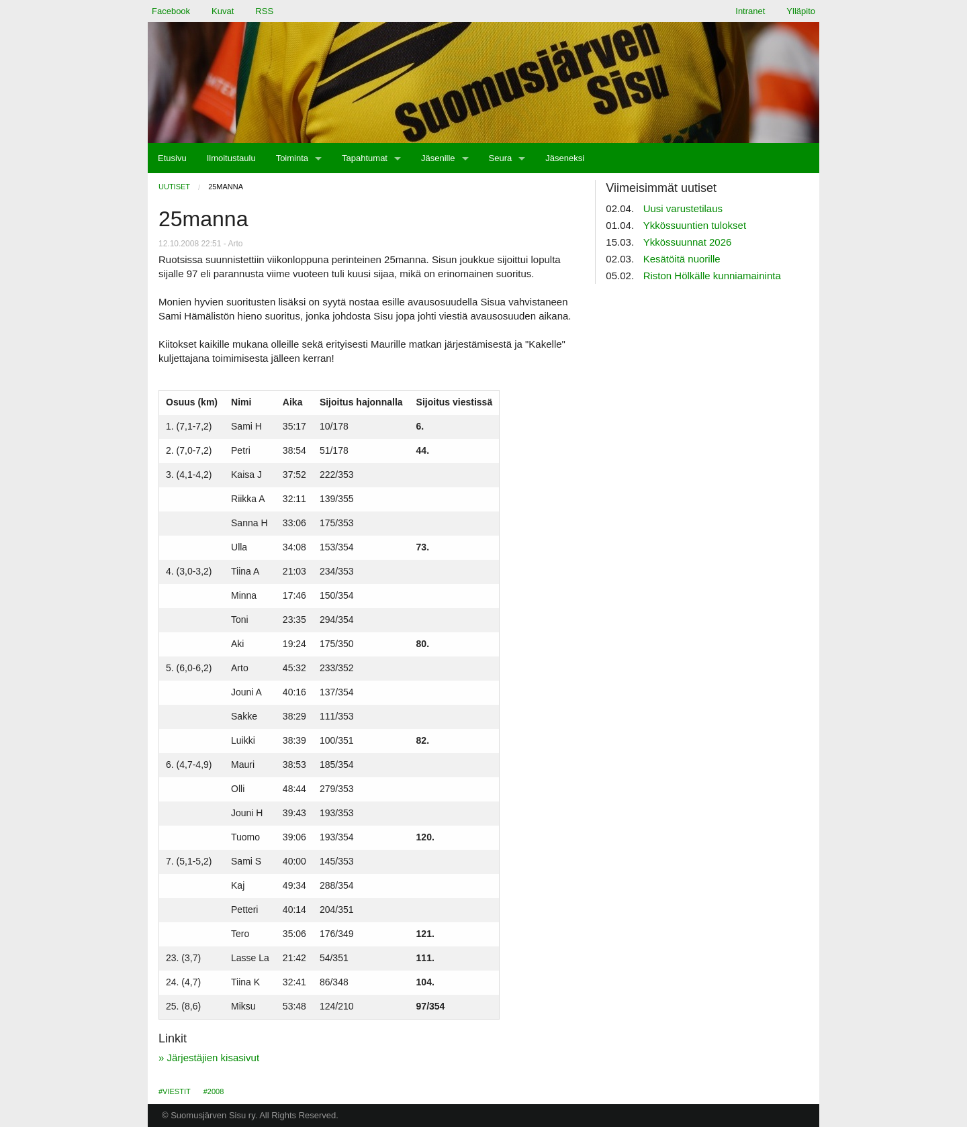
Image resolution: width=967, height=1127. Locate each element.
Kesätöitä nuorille (682, 258)
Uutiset (174, 187)
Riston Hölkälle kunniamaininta (712, 275)
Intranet (750, 11)
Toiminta (292, 158)
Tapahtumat (364, 158)
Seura (500, 158)
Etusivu (172, 158)
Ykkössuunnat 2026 (687, 242)
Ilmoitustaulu (231, 158)
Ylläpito (800, 11)
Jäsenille (438, 158)
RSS (264, 11)
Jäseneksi (564, 158)
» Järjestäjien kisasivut (208, 1057)
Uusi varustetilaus (683, 208)
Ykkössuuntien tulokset (694, 225)
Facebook (171, 11)
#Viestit (174, 1091)
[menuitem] (172, 158)
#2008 (213, 1091)
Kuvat (223, 11)
